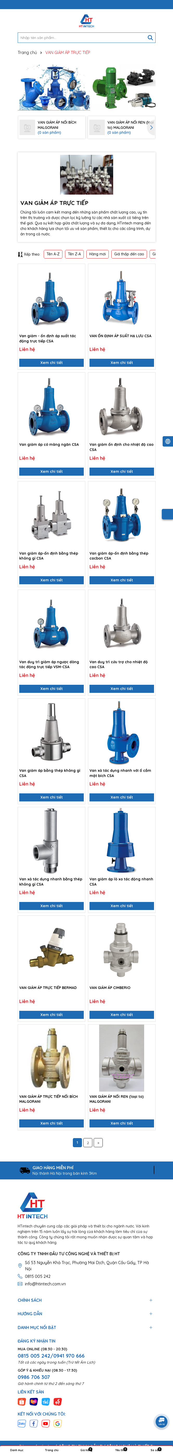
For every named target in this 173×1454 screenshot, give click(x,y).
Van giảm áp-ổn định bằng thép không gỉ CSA (48, 556)
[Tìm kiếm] (150, 38)
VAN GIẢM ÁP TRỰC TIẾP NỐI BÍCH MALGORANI (48, 1099)
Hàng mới (97, 254)
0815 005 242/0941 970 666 (51, 1355)
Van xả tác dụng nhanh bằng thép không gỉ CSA (50, 882)
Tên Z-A (74, 254)
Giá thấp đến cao (129, 254)
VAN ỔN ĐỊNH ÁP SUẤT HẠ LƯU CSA (120, 336)
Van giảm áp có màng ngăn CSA (49, 444)
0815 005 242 (37, 1276)
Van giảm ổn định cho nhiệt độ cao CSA (121, 447)
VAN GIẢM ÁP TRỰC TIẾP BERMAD (48, 987)
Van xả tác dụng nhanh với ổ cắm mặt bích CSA (120, 773)
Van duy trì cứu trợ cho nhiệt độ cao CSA (118, 664)
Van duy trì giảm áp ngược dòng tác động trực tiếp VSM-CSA (49, 664)
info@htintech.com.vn (45, 1283)
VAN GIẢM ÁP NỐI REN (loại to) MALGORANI (116, 1099)
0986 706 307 (34, 1377)
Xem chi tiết (51, 362)
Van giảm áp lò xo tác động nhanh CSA (121, 882)
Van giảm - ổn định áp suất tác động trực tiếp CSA (47, 338)
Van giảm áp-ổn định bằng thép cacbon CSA (118, 556)
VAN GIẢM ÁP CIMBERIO (109, 987)
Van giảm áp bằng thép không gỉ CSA (49, 773)
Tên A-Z (53, 254)
